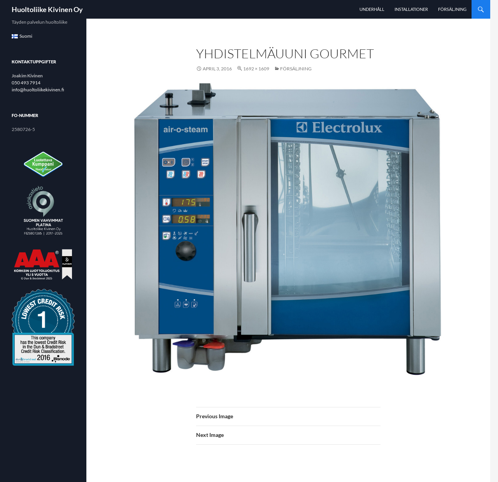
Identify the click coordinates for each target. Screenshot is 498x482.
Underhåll (371, 9)
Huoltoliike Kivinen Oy (47, 9)
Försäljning (452, 9)
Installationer (411, 9)
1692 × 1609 (256, 69)
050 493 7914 (26, 83)
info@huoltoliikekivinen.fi (38, 90)
